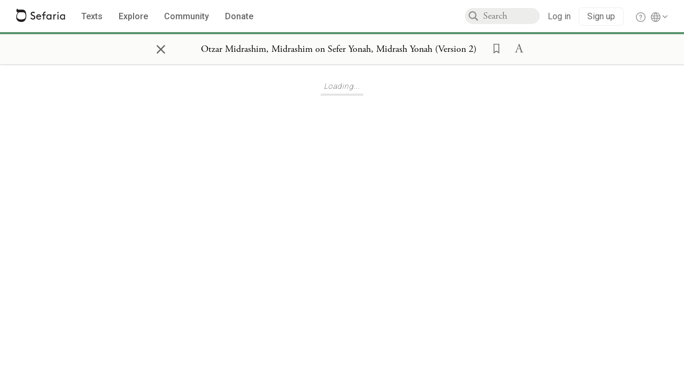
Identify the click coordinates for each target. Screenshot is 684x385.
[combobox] (511, 16)
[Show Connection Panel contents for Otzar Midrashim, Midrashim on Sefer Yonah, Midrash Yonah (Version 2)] (339, 49)
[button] (493, 48)
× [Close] (161, 48)
